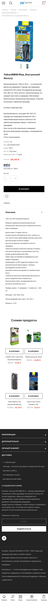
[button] (13, 598)
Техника (13, 10)
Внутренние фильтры (9, 13)
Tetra (11, 148)
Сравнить (7, 203)
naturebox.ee (7, 587)
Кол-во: (6, 173)
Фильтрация (23, 10)
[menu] (3, 3)
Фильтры (33, 10)
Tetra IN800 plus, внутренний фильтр (15, 16)
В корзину (24, 189)
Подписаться (24, 529)
